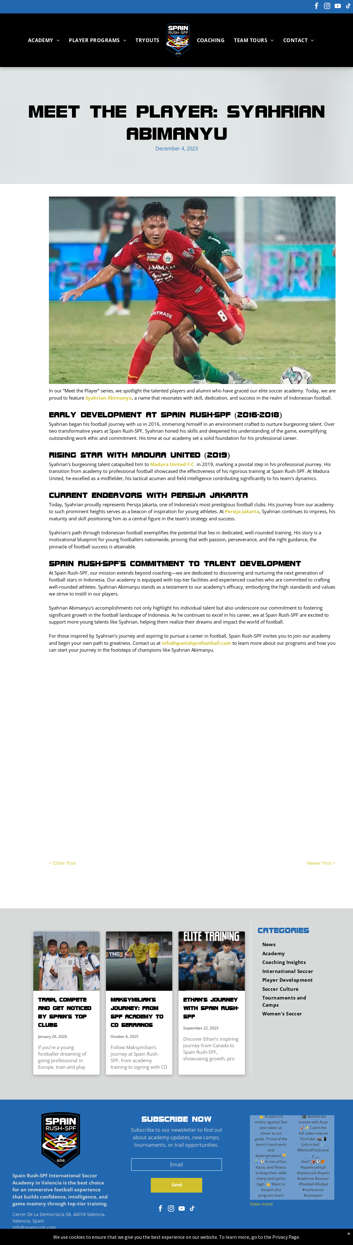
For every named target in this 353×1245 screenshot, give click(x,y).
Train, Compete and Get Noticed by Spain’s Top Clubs (64, 1012)
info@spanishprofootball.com (196, 643)
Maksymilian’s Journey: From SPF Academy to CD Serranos (137, 1012)
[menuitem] (43, 40)
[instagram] (327, 6)
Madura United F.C (172, 464)
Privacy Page (285, 1237)
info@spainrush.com (34, 1227)
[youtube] (337, 6)
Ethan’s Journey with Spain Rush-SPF (210, 1008)
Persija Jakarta (242, 511)
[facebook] (316, 6)
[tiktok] (348, 6)
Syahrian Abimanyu (108, 398)
